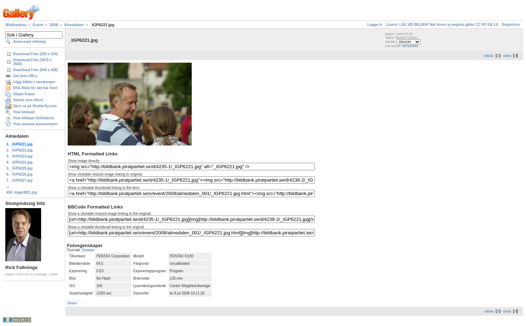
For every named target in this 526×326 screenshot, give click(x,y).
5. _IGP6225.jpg (19, 168)
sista (507, 56)
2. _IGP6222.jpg (19, 150)
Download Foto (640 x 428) (35, 70)
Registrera (511, 25)
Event (38, 25)
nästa (488, 56)
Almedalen (74, 25)
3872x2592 (410, 46)
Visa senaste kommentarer (35, 124)
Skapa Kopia (23, 94)
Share (72, 303)
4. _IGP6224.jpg (19, 162)
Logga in (374, 25)
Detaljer (88, 250)
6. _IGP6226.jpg (19, 174)
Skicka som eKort (28, 100)
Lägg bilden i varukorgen (34, 82)
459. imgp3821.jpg (21, 192)
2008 (53, 25)
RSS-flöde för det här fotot (35, 88)
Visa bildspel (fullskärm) (33, 118)
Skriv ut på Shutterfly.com (35, 106)
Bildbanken (16, 25)
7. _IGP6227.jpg (19, 180)
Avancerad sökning (29, 42)
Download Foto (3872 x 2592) (32, 62)
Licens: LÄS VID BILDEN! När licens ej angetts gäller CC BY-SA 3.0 (442, 25)
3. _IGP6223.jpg (19, 156)
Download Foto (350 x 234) (35, 54)
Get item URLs (25, 76)
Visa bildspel (24, 112)
